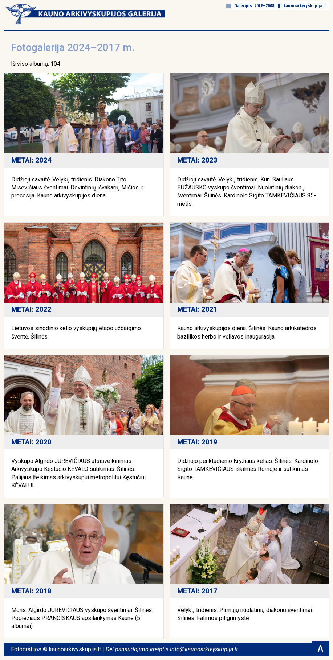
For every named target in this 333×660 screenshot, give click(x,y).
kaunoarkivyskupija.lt (305, 5)
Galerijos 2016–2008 (254, 5)
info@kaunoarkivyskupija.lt (204, 649)
